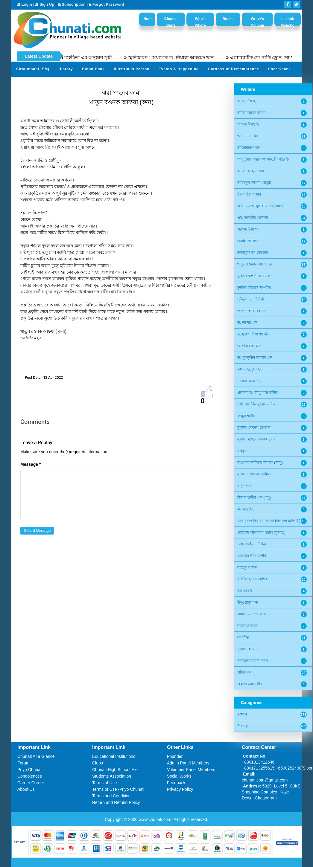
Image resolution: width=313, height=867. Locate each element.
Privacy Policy (180, 789)
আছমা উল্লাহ (246, 101)
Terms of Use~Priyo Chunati (118, 789)
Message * (30, 464)
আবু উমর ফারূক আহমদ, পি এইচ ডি (263, 159)
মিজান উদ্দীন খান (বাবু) (254, 497)
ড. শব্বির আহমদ (249, 346)
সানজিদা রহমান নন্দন (252, 661)
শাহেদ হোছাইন (247, 626)
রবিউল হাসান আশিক (252, 579)
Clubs (97, 763)
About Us (26, 789)
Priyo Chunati (29, 769)
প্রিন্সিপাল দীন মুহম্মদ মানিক (256, 404)
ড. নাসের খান (247, 322)
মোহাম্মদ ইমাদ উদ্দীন (251, 556)
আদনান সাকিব (247, 136)
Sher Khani (279, 69)
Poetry (242, 726)
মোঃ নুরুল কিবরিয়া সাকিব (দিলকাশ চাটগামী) (268, 521)
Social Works (179, 776)
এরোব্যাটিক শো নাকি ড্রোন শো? (270, 57)
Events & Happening (179, 69)
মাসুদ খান (244, 486)
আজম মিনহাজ (248, 124)
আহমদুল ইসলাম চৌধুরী (254, 183)
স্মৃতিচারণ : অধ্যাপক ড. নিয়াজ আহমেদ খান (180, 57)
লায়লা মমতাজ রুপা (251, 614)
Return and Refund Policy (116, 802)
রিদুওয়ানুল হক (247, 602)
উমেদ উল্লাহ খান (249, 194)
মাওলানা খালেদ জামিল (254, 474)
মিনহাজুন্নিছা (245, 509)
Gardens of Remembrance (233, 69)
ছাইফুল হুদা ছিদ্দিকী (251, 299)
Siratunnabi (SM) (32, 69)
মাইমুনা (242, 451)
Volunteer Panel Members (191, 769)
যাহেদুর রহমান (247, 567)
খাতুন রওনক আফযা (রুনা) (256, 264)
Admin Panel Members (188, 763)
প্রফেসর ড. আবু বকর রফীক (257, 392)
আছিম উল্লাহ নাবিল (251, 113)
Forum (23, 763)
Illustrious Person (131, 69)
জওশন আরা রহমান (251, 311)
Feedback (176, 782)
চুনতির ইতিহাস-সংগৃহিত (254, 288)
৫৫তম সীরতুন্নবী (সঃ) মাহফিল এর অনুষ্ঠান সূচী (75, 57)
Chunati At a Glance (36, 756)
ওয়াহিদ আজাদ (248, 241)
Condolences (29, 776)
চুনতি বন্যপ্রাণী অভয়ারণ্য (254, 276)
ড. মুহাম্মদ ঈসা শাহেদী (252, 334)
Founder (175, 756)
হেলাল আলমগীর (249, 684)
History (65, 69)
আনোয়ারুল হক (248, 148)
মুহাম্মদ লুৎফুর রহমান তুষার (256, 439)
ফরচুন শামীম (246, 416)
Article (242, 714)
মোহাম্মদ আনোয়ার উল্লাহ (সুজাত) (261, 532)
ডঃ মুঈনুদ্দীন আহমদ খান (254, 357)
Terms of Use (104, 782)
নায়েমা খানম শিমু (249, 381)
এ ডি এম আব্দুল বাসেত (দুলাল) (260, 206)
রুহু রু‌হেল (244, 591)
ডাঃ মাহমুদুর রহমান (251, 369)
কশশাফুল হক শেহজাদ (252, 253)
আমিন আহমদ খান (250, 171)
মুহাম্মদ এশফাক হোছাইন (254, 427)
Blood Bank (93, 69)
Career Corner (30, 782)
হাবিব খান (244, 672)
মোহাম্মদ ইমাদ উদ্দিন (251, 544)
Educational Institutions (113, 756)
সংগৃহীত (243, 637)
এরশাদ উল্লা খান (249, 229)
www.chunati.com (155, 819)
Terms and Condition (111, 795)
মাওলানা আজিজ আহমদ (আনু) (260, 462)
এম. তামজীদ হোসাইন (252, 218)
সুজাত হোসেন (247, 649)
